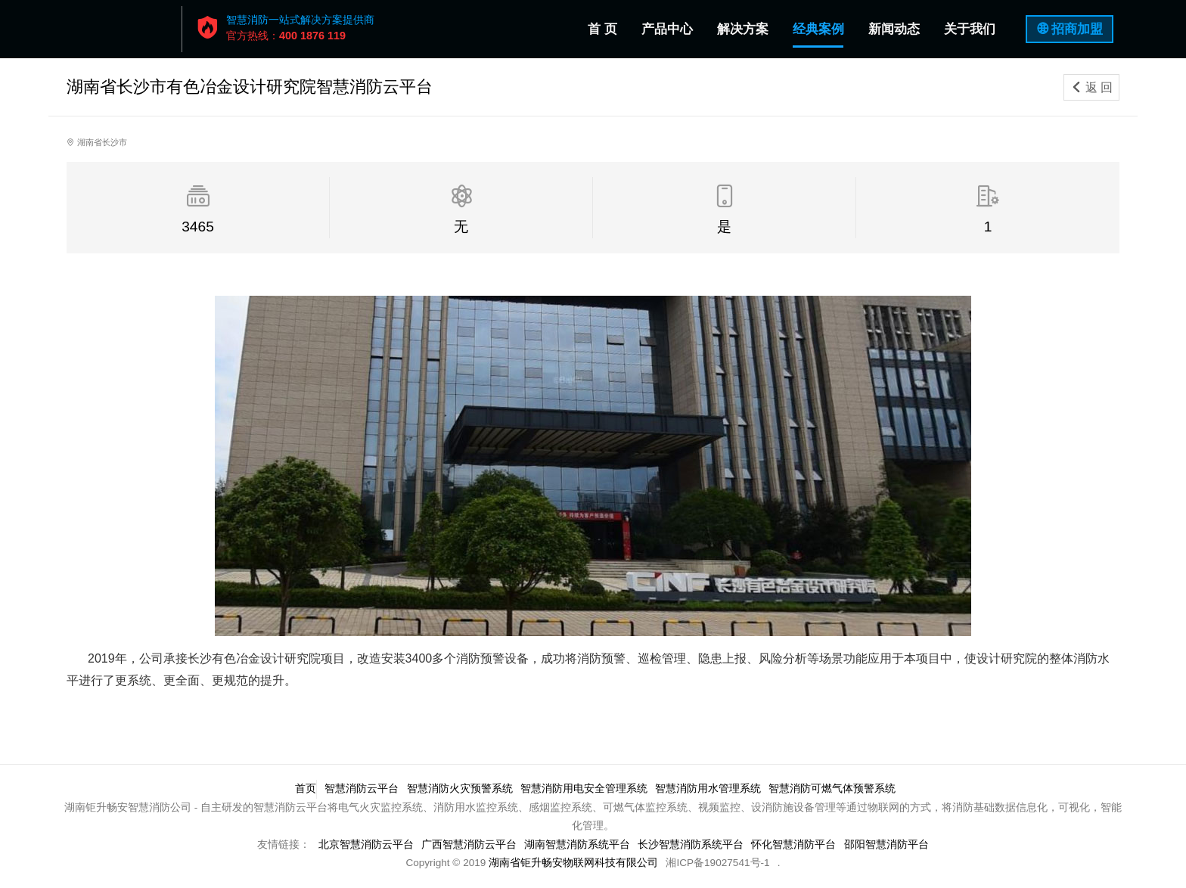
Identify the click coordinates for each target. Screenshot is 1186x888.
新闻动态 (894, 29)
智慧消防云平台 (361, 788)
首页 (303, 788)
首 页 (605, 26)
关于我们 (969, 29)
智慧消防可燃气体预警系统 (835, 788)
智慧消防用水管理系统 (710, 788)
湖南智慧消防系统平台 (577, 844)
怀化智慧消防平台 (796, 844)
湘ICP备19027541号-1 (717, 862)
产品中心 (667, 29)
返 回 (1091, 87)
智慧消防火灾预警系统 (460, 788)
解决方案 (742, 29)
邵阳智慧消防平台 (889, 844)
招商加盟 (1077, 29)
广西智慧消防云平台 (467, 844)
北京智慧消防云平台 (363, 844)
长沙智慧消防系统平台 (692, 844)
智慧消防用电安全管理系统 (584, 788)
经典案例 (818, 29)
